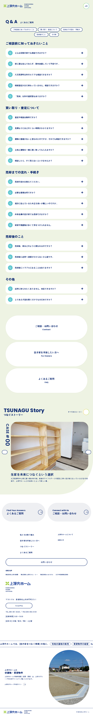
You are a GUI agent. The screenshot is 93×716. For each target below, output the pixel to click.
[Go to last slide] (4, 452)
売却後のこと (41, 34)
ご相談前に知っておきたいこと (23, 29)
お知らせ (61, 540)
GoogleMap (19, 605)
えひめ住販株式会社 (62, 574)
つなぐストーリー (27, 546)
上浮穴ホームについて (65, 534)
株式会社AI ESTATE (46, 574)
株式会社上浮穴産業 (12, 574)
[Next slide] (88, 452)
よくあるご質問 (26, 552)
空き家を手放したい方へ (30, 540)
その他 (54, 34)
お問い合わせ (46, 562)
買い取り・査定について (48, 29)
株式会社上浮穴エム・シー (29, 574)
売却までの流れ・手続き (71, 29)
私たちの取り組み (27, 534)
